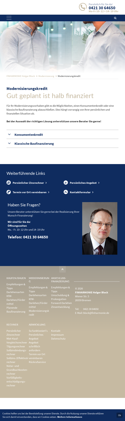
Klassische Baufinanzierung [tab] (34, 165)
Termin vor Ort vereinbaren (27, 215)
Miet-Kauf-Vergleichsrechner (17, 363)
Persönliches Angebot (80, 204)
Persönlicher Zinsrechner (25, 204)
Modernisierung (46, 97)
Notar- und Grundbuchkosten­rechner (17, 393)
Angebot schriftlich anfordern (34, 369)
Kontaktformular (77, 215)
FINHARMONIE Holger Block (21, 97)
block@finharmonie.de (96, 336)
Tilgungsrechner (16, 369)
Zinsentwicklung (60, 330)
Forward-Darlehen (61, 326)
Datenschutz (58, 361)
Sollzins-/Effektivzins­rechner (19, 383)
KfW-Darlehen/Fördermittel (16, 323)
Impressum (57, 358)
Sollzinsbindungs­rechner (17, 375)
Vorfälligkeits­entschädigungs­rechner (16, 404)
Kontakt (55, 354)
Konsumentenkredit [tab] (28, 156)
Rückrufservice (37, 385)
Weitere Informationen (69, 416)
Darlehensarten (15, 315)
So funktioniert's (38, 354)
